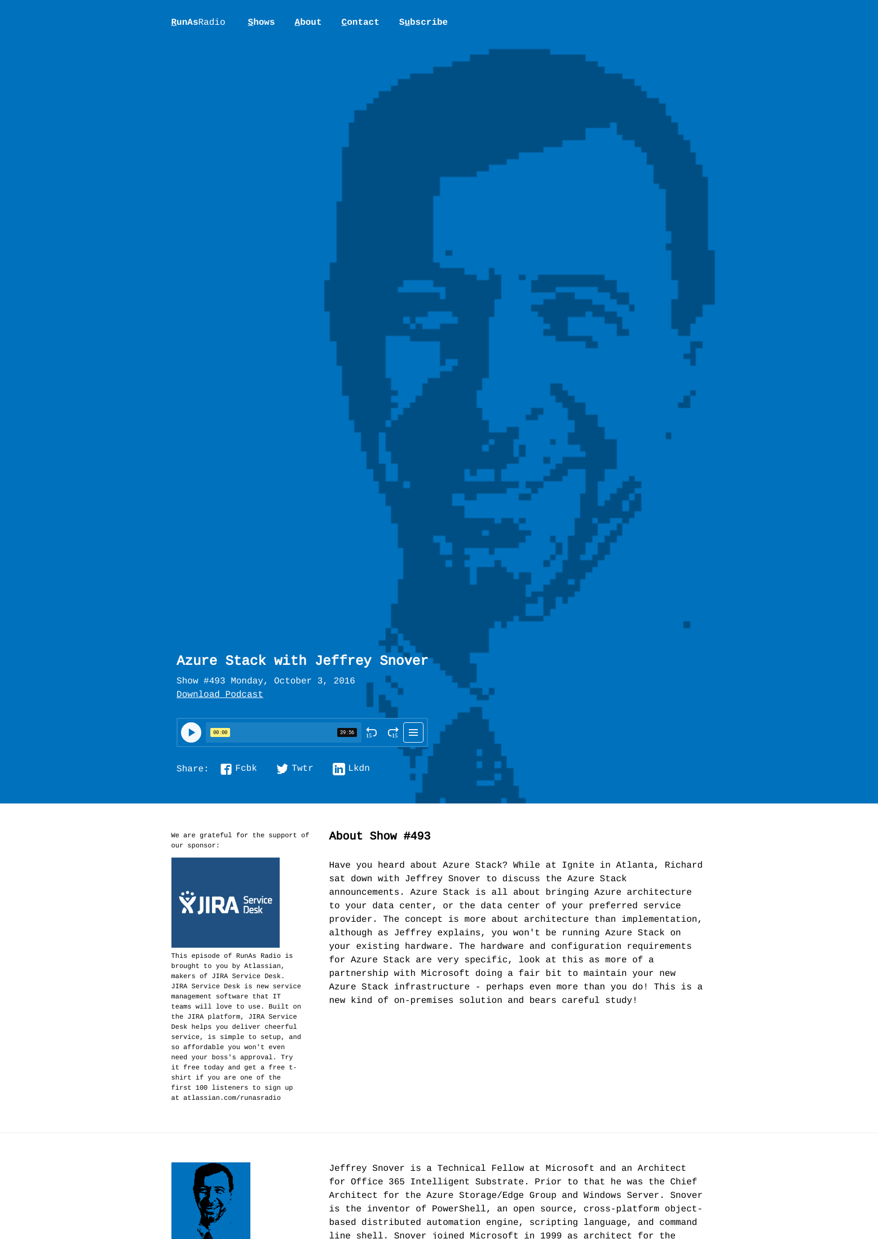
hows (261, 22)
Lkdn (358, 769)
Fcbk (246, 769)
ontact (361, 22)
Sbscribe (423, 22)
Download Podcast (220, 695)
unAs (198, 23)
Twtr (302, 769)
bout (308, 22)
